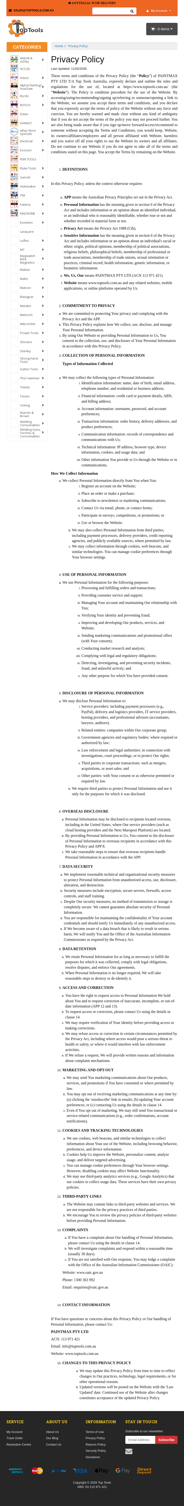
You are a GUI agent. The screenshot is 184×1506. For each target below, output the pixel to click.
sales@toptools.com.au (31, 10)
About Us (52, 1432)
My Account (158, 11)
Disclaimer (93, 1457)
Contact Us (53, 1444)
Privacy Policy (95, 1438)
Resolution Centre (18, 1444)
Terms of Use (95, 1432)
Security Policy (96, 1450)
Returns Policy (96, 1444)
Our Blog (52, 1438)
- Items (162, 29)
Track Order (14, 1438)
